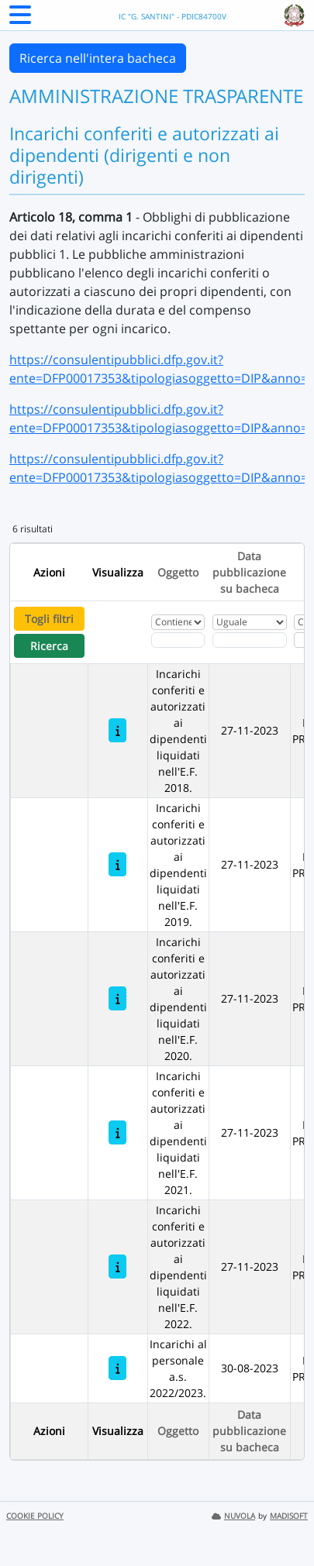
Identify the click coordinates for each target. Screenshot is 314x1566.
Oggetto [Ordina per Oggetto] (177, 572)
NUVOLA (233, 1516)
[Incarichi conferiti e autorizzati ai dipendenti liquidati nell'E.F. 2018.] (117, 730)
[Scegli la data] (249, 640)
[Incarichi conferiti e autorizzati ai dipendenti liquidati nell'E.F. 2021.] (117, 1132)
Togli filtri (49, 618)
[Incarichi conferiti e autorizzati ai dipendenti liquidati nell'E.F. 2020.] (117, 998)
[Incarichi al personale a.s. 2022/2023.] (117, 1368)
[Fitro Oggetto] (178, 640)
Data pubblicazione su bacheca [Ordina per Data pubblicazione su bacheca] (249, 572)
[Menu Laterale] (20, 19)
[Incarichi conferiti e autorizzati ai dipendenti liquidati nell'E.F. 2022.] (117, 1267)
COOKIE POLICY (35, 1516)
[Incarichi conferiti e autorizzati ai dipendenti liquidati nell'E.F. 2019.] (117, 864)
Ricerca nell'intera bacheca (97, 58)
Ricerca (49, 645)
